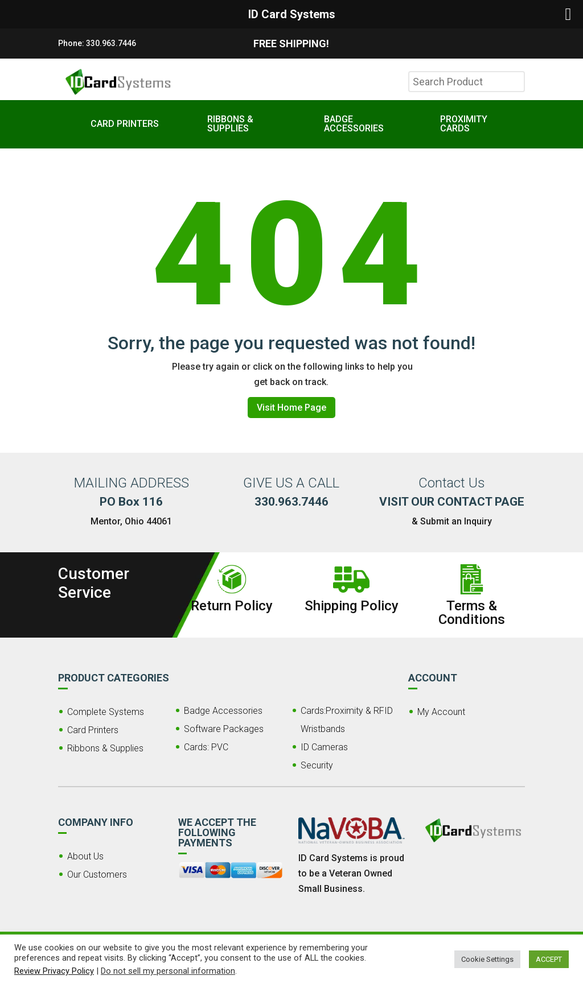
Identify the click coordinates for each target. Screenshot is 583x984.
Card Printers (92, 730)
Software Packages (224, 728)
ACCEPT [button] (549, 959)
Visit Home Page (291, 407)
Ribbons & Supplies (105, 748)
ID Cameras (324, 747)
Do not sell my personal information (168, 971)
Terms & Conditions (471, 612)
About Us (85, 856)
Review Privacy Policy (54, 971)
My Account (441, 711)
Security (317, 765)
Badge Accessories (223, 710)
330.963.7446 (111, 43)
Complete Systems (105, 711)
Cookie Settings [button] (487, 959)
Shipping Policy (352, 606)
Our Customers (97, 874)
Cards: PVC (206, 747)
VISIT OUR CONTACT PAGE (451, 501)
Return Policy (232, 606)
